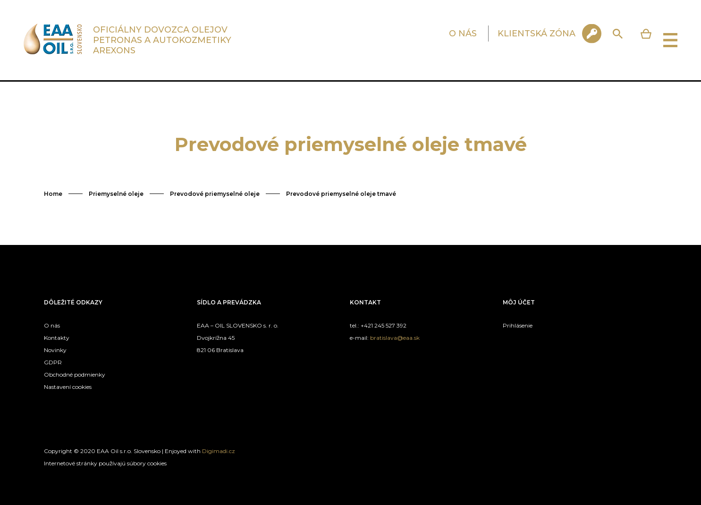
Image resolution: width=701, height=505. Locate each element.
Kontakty (56, 337)
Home (53, 193)
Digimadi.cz (218, 450)
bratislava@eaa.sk (395, 337)
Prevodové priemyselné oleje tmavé (341, 193)
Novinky (55, 350)
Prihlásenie (517, 325)
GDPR (53, 362)
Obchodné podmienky (74, 374)
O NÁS (463, 33)
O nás (52, 325)
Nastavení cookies (68, 386)
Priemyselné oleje (116, 193)
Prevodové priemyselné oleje (215, 193)
